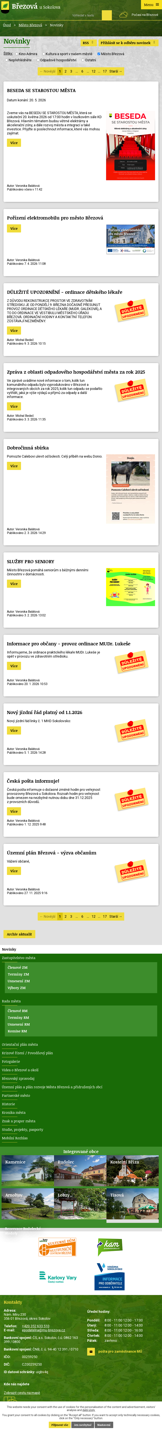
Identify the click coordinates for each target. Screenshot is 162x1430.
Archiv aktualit (19, 934)
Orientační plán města (20, 1044)
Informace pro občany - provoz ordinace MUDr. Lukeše (68, 643)
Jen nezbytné (82, 1425)
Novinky (9, 949)
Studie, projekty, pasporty (22, 1129)
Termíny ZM (18, 974)
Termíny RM (18, 1017)
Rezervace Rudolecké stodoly (23, 1230)
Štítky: (8, 53)
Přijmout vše (59, 1425)
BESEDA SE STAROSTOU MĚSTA (41, 90)
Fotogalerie (11, 1061)
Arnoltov (14, 1195)
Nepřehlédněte (20, 60)
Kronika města (13, 1112)
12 (93, 71)
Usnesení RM (19, 1024)
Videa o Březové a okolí (20, 1070)
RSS (89, 42)
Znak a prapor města (18, 1121)
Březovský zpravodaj (18, 1078)
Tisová (117, 1195)
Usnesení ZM (19, 981)
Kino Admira (28, 54)
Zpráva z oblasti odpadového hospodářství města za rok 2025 (76, 372)
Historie (8, 1104)
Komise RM (17, 1031)
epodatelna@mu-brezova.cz (43, 1330)
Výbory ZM (17, 987)
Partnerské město (16, 1095)
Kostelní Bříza (124, 1162)
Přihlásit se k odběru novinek (129, 42)
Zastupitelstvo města (18, 957)
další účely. (88, 1410)
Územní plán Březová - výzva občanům (51, 852)
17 (105, 71)
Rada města (11, 1001)
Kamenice (15, 1162)
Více (14, 142)
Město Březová (30, 25)
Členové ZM (18, 967)
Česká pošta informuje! (33, 781)
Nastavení (104, 1425)
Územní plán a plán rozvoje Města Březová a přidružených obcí (52, 1087)
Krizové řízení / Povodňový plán (27, 1053)
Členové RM (18, 1010)
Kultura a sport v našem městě (69, 54)
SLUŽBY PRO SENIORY (30, 561)
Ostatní (90, 60)
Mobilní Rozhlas (15, 1138)
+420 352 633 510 (35, 1326)
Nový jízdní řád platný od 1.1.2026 (44, 712)
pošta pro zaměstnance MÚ (120, 1351)
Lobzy (64, 1195)
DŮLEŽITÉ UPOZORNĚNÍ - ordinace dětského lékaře (64, 292)
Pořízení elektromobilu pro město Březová (55, 217)
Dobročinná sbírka (28, 447)
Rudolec (66, 1162)
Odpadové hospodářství (58, 60)
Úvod (7, 25)
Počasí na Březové (145, 15)
